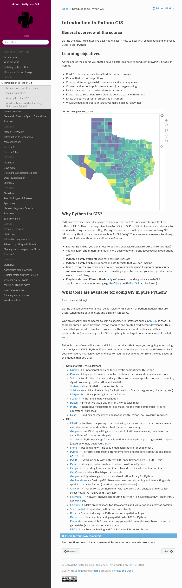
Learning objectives (16, 93)
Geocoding (9, 167)
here (152, 542)
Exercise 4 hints (12, 218)
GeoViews (76, 472)
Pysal (73, 463)
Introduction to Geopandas (18, 136)
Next (168, 551)
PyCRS (74, 459)
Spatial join (10, 203)
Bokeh (74, 402)
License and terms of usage (18, 72)
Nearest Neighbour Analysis (18, 208)
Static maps (10, 234)
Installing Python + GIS (16, 67)
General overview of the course (22, 88)
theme (96, 570)
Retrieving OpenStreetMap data (20, 172)
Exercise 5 (9, 254)
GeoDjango (115, 283)
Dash (73, 414)
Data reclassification (14, 177)
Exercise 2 (9, 147)
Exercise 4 (9, 213)
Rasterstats (77, 521)
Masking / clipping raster (17, 284)
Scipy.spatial (77, 508)
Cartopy (75, 504)
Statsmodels (77, 386)
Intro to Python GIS (25, 17)
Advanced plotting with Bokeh (20, 244)
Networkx (76, 496)
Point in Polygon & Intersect (18, 198)
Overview (9, 162)
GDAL (73, 423)
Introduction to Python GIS (17, 82)
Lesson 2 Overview (14, 131)
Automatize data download (18, 269)
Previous (71, 551)
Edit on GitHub (164, 8)
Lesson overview (12, 111)
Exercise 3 (9, 182)
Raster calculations (14, 290)
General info (10, 57)
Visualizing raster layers (16, 279)
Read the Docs (124, 570)
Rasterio (75, 517)
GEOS (106, 443)
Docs (65, 8)
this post (80, 500)
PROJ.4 (78, 455)
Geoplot (75, 476)
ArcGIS (152, 320)
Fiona (73, 447)
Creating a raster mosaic (16, 295)
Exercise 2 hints (12, 152)
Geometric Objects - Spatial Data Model (25, 116)
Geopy (74, 468)
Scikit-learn (77, 390)
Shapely (75, 439)
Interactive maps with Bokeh (19, 239)
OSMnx (74, 488)
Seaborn (75, 398)
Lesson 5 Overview (14, 229)
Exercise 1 (9, 121)
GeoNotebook (78, 480)
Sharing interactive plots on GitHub (22, 249)
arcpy (65, 337)
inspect (161, 146)
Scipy (73, 378)
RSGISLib (75, 529)
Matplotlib (76, 394)
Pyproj (74, 451)
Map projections (12, 141)
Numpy (74, 369)
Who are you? (11, 62)
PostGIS (134, 283)
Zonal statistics (12, 300)
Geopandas (77, 431)
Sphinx (78, 570)
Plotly (73, 406)
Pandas (74, 373)
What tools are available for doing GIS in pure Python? (24, 105)
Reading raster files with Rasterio (21, 274)
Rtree (73, 513)
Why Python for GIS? (17, 98)
